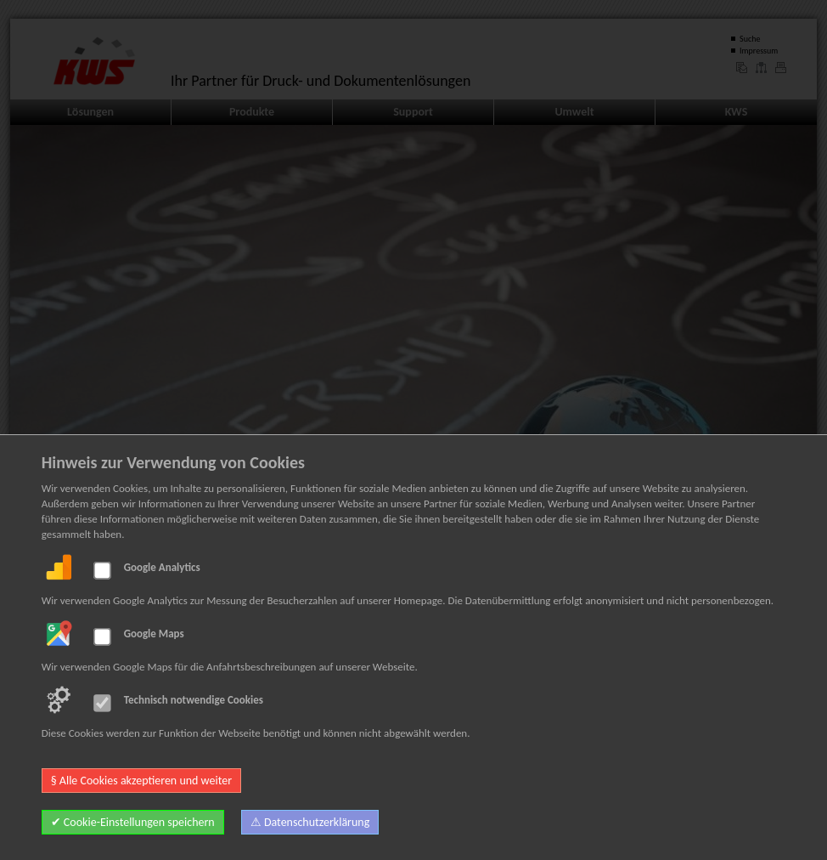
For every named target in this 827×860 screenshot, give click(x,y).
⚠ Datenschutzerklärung (310, 822)
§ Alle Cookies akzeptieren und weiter (141, 780)
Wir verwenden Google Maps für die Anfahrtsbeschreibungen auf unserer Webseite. (230, 666)
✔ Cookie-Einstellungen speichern (133, 822)
